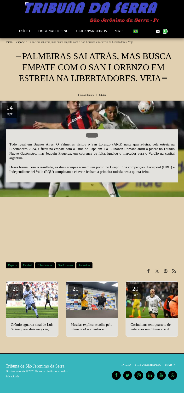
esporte (20, 42)
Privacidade (12, 376)
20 (15, 291)
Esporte (12, 265)
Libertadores (45, 265)
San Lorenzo (65, 265)
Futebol (27, 265)
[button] (143, 31)
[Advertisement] (92, 223)
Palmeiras (84, 265)
